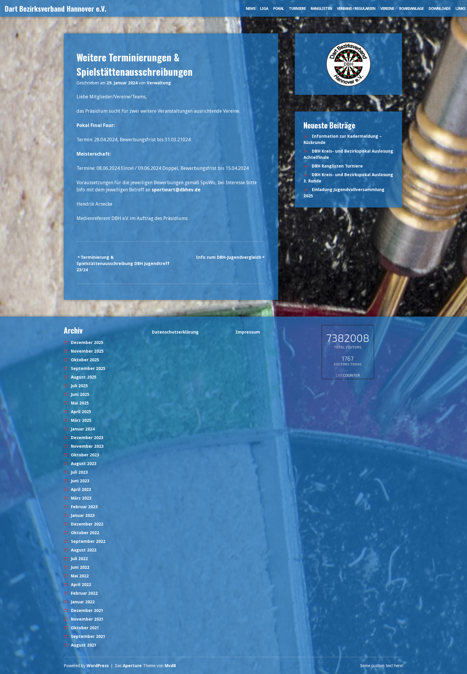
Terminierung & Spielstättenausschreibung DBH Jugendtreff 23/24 (123, 263)
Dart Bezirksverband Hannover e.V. (55, 8)
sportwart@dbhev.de (176, 190)
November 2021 (87, 619)
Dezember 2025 (87, 342)
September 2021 (88, 636)
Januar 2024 (83, 429)
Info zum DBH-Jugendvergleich (228, 257)
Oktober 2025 (85, 359)
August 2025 (83, 377)
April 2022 (81, 584)
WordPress (98, 665)
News (250, 8)
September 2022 (88, 541)
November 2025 (87, 351)
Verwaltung (159, 82)
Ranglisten (321, 8)
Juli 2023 (79, 472)
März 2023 (81, 498)
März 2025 (81, 420)
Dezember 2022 (87, 524)
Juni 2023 (80, 480)
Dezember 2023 (87, 437)
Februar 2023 (84, 506)
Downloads (439, 8)
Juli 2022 (79, 558)
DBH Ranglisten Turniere (337, 166)
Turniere (297, 8)
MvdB (170, 665)
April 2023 (81, 489)
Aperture (132, 665)
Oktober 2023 (85, 455)
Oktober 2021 (85, 627)
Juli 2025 (79, 385)
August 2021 (83, 645)
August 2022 (83, 550)
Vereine (387, 8)
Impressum (248, 332)
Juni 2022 (80, 567)
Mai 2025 (80, 403)
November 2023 (87, 446)
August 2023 (83, 463)
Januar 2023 (83, 515)
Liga (264, 8)
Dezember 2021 (87, 610)
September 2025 (88, 368)
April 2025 (81, 411)
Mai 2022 (80, 576)
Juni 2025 (80, 394)
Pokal (278, 8)
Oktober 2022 (85, 532)
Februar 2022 (84, 593)
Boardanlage (411, 8)
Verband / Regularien (356, 8)
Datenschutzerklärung (175, 332)
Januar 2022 (83, 601)
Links (460, 8)
